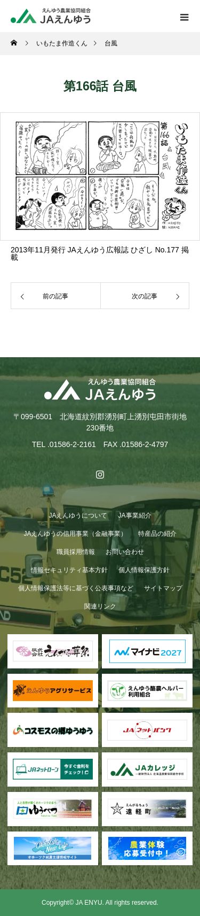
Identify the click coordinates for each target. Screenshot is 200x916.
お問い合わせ (125, 552)
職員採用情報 (76, 552)
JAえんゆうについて (78, 515)
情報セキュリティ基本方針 (69, 570)
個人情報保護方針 (144, 570)
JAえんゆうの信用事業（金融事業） (75, 533)
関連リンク (100, 606)
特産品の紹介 (157, 533)
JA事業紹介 (134, 515)
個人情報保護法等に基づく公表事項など (75, 588)
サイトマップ (163, 588)
